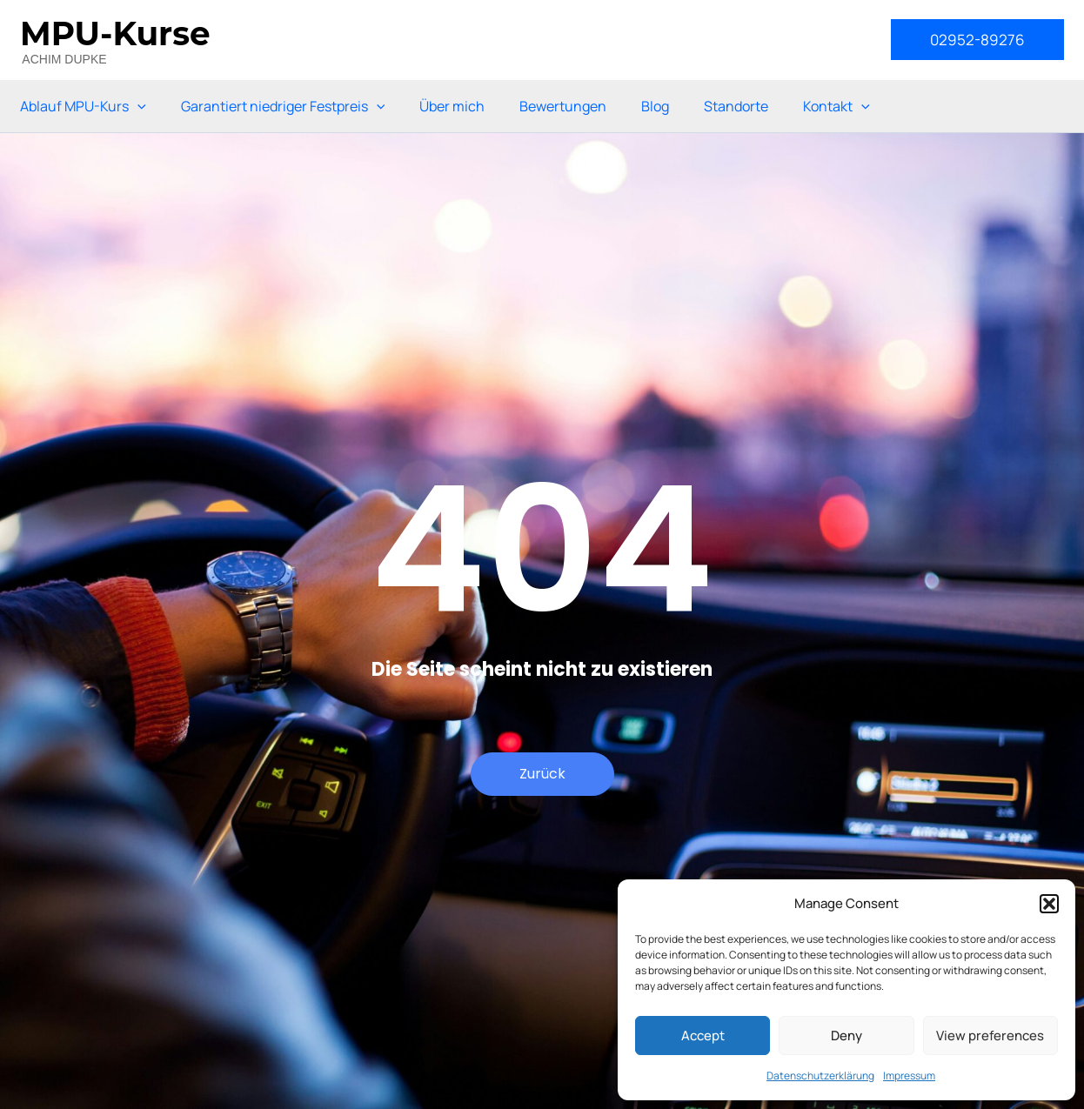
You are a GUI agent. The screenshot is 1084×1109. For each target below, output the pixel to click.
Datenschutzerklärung (820, 1075)
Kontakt (836, 106)
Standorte (736, 106)
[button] (1049, 903)
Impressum (909, 1075)
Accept (703, 1035)
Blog (655, 106)
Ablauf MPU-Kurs (83, 106)
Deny (846, 1035)
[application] (137, 106)
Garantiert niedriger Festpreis (283, 106)
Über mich (452, 106)
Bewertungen (562, 106)
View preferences (990, 1035)
